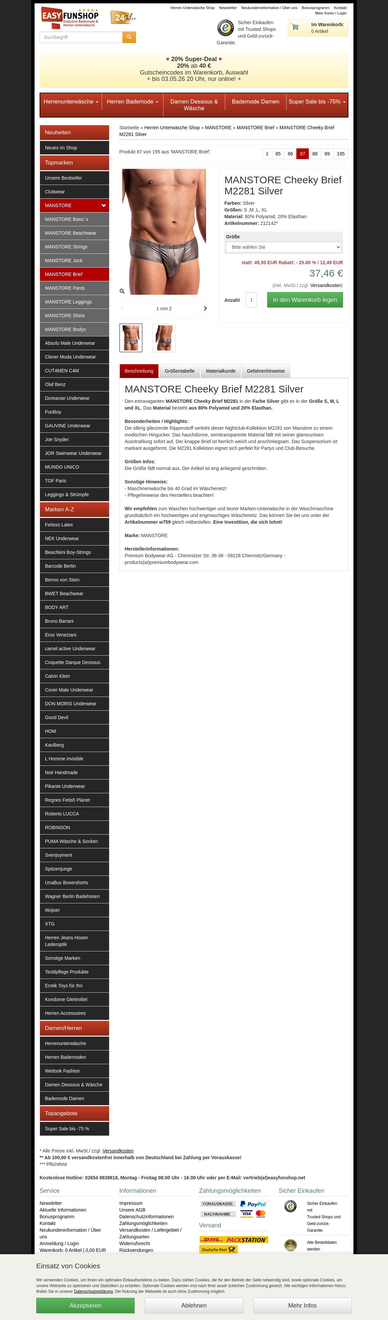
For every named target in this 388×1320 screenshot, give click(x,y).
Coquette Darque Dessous (72, 662)
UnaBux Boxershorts (66, 882)
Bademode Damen (256, 101)
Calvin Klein (57, 676)
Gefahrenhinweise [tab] (266, 371)
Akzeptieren (85, 1305)
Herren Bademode (132, 101)
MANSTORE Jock (64, 260)
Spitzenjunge (58, 868)
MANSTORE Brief (64, 274)
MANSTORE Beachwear (70, 233)
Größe (233, 236)
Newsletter (228, 8)
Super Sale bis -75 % (67, 1128)
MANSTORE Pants (65, 288)
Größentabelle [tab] (180, 371)
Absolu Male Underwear (70, 343)
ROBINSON (57, 827)
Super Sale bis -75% (317, 101)
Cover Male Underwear (69, 690)
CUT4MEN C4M (62, 370)
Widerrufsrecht (134, 1243)
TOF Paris (55, 480)
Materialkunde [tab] (221, 371)
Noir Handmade (61, 772)
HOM (50, 731)
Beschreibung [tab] (139, 371)
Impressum (131, 1203)
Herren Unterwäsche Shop (193, 8)
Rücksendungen (136, 1250)
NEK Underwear (62, 538)
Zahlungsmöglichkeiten (143, 1223)
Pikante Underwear (65, 786)
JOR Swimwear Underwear (73, 453)
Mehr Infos (302, 1305)
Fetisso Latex (59, 524)
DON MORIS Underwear (70, 703)
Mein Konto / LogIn (331, 13)
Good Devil (56, 717)
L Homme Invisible (64, 758)
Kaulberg (54, 745)
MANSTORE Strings (66, 246)
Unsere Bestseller (63, 178)
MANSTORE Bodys (65, 329)
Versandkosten (326, 285)
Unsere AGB (132, 1210)
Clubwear (55, 191)
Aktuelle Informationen (63, 1210)
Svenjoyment (58, 855)
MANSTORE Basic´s (66, 219)
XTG (50, 924)
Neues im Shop (61, 147)
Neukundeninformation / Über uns (269, 8)
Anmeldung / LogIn (59, 1243)
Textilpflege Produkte (67, 972)
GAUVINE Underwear (67, 425)
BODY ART (56, 607)
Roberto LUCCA (62, 813)
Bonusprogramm (316, 8)
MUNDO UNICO (62, 467)
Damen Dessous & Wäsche (194, 104)
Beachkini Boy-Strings (68, 552)
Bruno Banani (59, 621)
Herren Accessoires (65, 1013)
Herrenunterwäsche (71, 101)
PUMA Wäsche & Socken (71, 841)
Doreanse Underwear (67, 398)
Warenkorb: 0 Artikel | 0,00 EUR (73, 1250)
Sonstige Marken (62, 958)
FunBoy (53, 412)
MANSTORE (58, 205)
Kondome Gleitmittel (66, 999)
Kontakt (340, 8)
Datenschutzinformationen (146, 1216)
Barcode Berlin (60, 566)
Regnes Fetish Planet (67, 800)
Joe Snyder (57, 439)
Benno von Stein (62, 579)
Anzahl (230, 300)
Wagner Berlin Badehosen (72, 896)
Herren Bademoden (65, 1057)
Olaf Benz (55, 384)
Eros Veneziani (60, 635)
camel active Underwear (70, 648)
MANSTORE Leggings (68, 301)
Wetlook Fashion (62, 1071)
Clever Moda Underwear (70, 357)
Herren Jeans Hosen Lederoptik (66, 941)
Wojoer (52, 910)
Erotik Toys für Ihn (64, 985)
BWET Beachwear (64, 593)
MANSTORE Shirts (65, 315)
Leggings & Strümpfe (67, 494)
